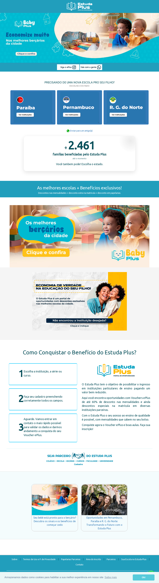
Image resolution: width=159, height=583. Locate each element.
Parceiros (111, 559)
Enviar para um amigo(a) (79, 130)
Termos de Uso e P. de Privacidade (39, 559)
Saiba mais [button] (110, 577)
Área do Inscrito (93, 559)
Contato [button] (79, 564)
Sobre (14, 559)
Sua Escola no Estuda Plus (133, 559)
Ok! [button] (143, 577)
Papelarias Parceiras (70, 559)
